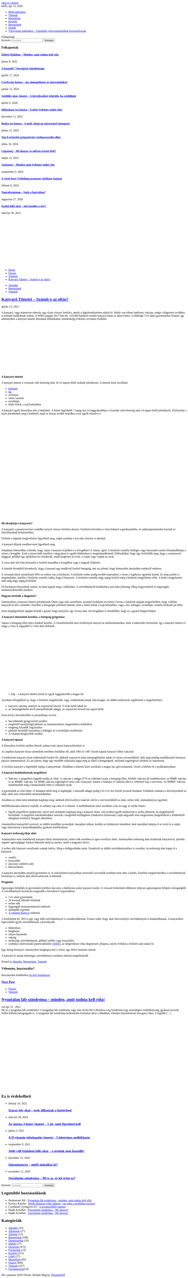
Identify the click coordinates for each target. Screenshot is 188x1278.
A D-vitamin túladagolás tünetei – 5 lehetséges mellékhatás (49, 1137)
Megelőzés (14, 18)
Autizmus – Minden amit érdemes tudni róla (27, 164)
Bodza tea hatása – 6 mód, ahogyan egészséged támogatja (35, 123)
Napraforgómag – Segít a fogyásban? (23, 192)
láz (10, 391)
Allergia (13, 1234)
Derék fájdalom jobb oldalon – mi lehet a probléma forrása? (61, 1203)
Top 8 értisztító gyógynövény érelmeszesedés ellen (30, 137)
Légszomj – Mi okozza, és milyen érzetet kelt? (28, 151)
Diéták (12, 27)
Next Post (8, 982)
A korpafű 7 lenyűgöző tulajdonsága (23, 68)
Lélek (11, 1256)
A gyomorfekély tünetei (52, 1206)
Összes (12, 988)
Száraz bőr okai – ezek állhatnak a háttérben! (40, 1110)
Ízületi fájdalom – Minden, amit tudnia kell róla (30, 54)
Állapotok (14, 1231)
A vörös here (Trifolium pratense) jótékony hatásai (31, 178)
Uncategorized (16, 1268)
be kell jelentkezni (39, 975)
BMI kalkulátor (17, 12)
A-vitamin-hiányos (19, 912)
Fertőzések (14, 1250)
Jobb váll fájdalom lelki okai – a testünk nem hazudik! (46, 1151)
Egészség (13, 1246)
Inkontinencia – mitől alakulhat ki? (33, 1164)
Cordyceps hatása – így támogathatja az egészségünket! (34, 82)
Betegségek (14, 24)
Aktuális (13, 285)
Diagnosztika (15, 1240)
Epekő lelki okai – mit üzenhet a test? (23, 206)
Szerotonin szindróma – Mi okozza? (48, 1209)
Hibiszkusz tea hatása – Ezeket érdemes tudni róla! (31, 109)
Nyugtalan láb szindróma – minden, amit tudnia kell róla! (53, 999)
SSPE (56, 943)
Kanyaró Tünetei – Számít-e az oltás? (35, 299)
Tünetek (13, 15)
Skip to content (9, 2)
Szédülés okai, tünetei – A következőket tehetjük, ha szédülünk (38, 96)
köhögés (13, 388)
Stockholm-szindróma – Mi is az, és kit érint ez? (41, 1178)
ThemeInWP (58, 1274)
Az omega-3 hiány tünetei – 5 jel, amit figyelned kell (44, 1124)
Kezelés (12, 21)
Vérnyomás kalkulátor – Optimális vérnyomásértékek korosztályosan (47, 30)
